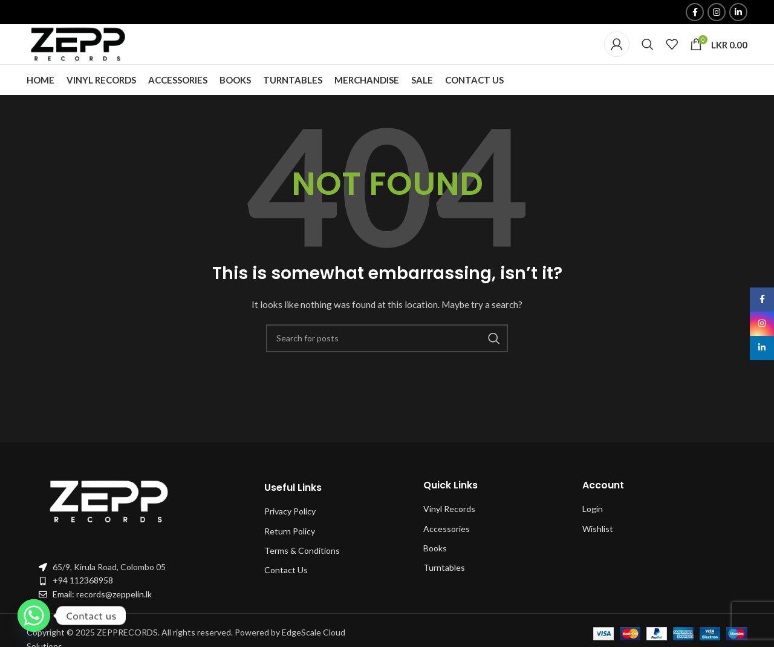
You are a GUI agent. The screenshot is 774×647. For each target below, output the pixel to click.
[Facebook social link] (695, 13)
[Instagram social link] (716, 13)
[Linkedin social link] (738, 13)
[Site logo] (81, 56)
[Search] (648, 57)
